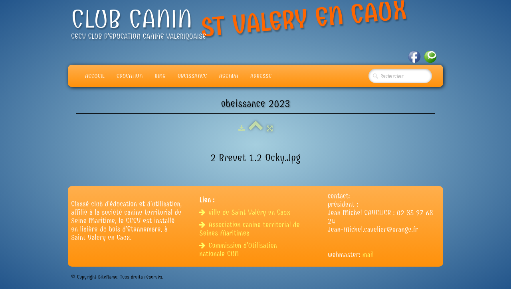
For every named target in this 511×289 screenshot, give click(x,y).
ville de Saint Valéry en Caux (245, 212)
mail (368, 255)
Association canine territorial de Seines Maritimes (249, 229)
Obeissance (192, 75)
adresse (260, 75)
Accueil (95, 75)
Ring (160, 75)
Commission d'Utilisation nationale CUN (238, 249)
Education (130, 75)
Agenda (228, 75)
